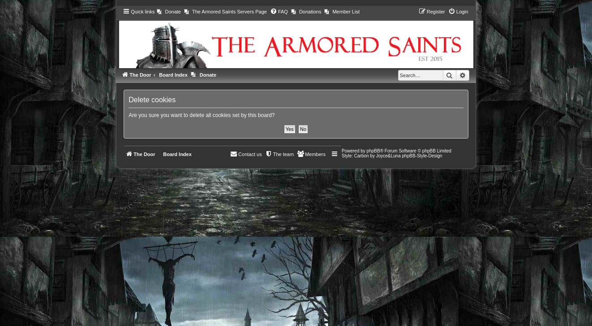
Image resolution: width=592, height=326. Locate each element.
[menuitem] (168, 11)
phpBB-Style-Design (422, 155)
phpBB (373, 150)
